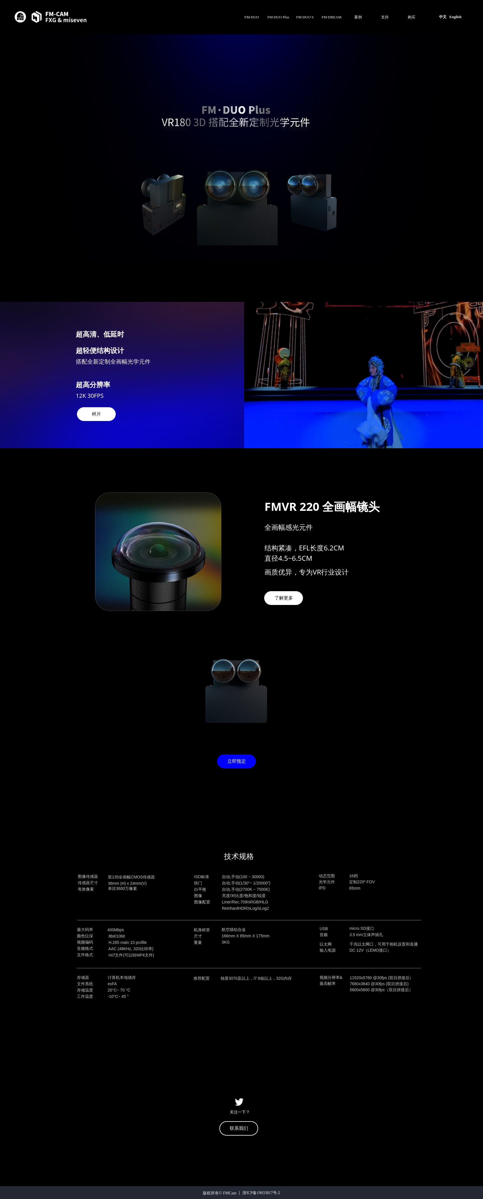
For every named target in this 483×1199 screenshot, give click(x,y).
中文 (443, 17)
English (455, 17)
